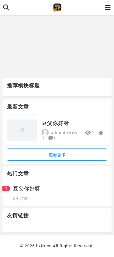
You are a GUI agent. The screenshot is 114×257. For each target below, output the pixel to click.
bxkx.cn (44, 246)
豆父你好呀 (55, 123)
